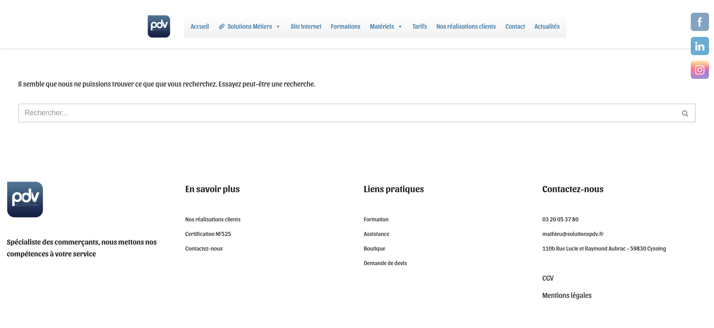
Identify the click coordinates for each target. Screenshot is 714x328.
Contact (515, 26)
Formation (376, 218)
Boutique (374, 248)
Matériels (386, 26)
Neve (14, 316)
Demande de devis (385, 262)
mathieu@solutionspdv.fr (573, 233)
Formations (346, 26)
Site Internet (306, 26)
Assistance (376, 233)
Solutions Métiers (254, 26)
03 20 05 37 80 (560, 218)
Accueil (200, 26)
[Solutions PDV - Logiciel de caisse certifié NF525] (159, 26)
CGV (548, 277)
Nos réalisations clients (466, 26)
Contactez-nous (204, 248)
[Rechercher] (346, 113)
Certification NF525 (208, 233)
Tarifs (420, 26)
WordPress (80, 316)
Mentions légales (567, 295)
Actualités (547, 26)
